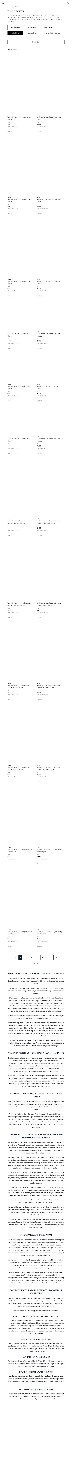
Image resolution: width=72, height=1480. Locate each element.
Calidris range (58, 1001)
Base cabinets (48, 27)
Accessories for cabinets (52, 33)
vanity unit (34, 1245)
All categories (15, 27)
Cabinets (17, 7)
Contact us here (18, 1311)
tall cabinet (44, 1248)
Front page (11, 7)
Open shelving (31, 33)
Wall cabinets (15, 33)
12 (51, 958)
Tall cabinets (32, 27)
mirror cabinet (52, 1219)
